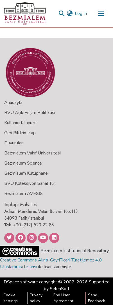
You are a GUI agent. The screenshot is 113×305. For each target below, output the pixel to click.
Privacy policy (36, 298)
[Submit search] (61, 13)
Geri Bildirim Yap (20, 133)
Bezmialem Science (23, 163)
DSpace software (21, 282)
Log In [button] (81, 13)
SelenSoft (59, 289)
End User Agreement (63, 298)
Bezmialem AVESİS (23, 193)
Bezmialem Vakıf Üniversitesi (32, 153)
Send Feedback (96, 298)
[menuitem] (69, 13)
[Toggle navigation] (101, 13)
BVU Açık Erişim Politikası (29, 112)
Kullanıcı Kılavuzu (20, 122)
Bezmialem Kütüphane (26, 173)
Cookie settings (10, 298)
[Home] (25, 13)
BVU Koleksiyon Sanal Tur (29, 183)
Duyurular (13, 143)
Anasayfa (13, 102)
